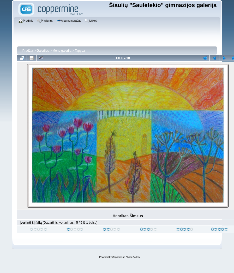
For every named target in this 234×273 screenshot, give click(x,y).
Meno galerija (61, 50)
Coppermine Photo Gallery (126, 257)
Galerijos (43, 50)
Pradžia (27, 50)
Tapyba (80, 50)
